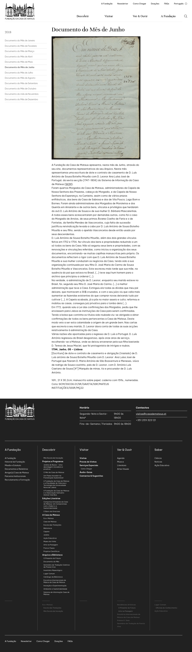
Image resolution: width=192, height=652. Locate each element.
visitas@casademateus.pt (151, 413)
